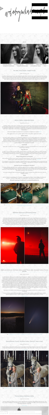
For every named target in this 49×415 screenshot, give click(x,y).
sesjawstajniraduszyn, (33, 388)
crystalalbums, (8, 204)
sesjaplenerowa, (39, 388)
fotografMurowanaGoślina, (25, 334)
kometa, (36, 334)
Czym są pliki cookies (4, 413)
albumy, (14, 204)
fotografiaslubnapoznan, (33, 204)
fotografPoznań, (32, 334)
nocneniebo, (40, 334)
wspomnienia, (18, 204)
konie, (28, 388)
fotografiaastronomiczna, (13, 334)
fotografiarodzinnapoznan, (21, 205)
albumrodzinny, (29, 205)
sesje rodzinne (29, 64)
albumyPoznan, (26, 204)
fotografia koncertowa (8, 66)
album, (12, 204)
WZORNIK (39, 159)
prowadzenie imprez (36, 66)
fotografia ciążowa (18, 64)
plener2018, (44, 388)
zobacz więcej (24, 81)
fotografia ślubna (7, 64)
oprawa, (22, 204)
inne (45, 66)
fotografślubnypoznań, (23, 388)
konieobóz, (24, 389)
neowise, (18, 334)
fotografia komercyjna (22, 66)
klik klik (40, 131)
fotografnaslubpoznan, (41, 204)
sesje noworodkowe (41, 64)
